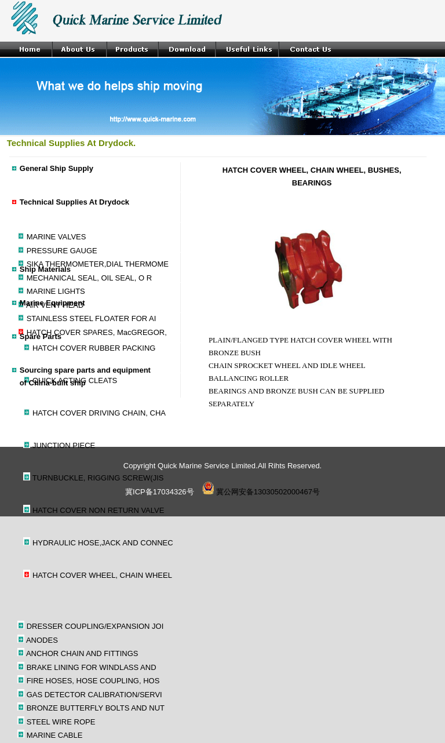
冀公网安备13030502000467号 (261, 491)
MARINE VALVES (56, 236)
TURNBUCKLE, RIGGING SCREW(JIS (98, 478)
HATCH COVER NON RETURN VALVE (98, 510)
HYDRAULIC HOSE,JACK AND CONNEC (102, 542)
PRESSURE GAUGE (62, 250)
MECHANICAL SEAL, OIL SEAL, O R (89, 278)
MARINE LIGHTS (56, 291)
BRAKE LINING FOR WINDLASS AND (91, 667)
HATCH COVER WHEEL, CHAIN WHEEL (102, 575)
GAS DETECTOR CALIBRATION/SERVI (94, 694)
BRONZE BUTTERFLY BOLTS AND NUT (96, 708)
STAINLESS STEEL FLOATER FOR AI (91, 318)
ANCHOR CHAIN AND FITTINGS (82, 653)
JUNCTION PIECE (63, 445)
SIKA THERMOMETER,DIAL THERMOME (98, 264)
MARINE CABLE (55, 735)
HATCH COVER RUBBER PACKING (94, 348)
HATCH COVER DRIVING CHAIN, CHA (99, 413)
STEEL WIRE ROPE (61, 721)
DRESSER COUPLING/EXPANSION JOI (95, 626)
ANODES (42, 640)
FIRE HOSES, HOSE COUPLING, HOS (93, 680)
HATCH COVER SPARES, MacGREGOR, (97, 332)
